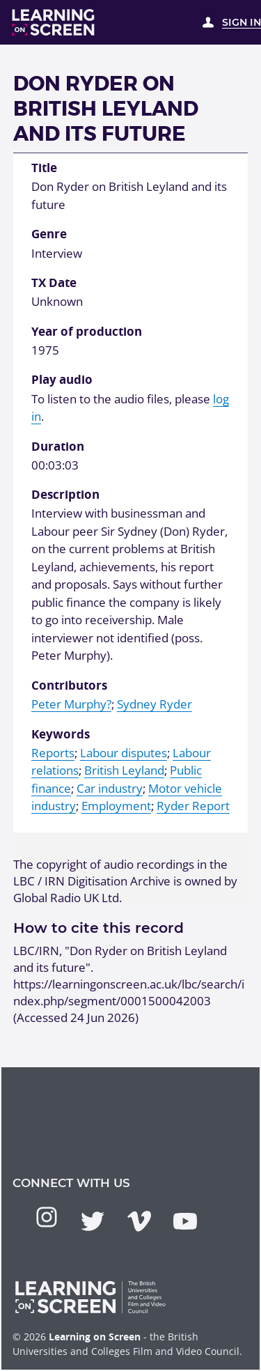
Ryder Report (193, 806)
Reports (52, 753)
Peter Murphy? (71, 704)
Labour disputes (123, 753)
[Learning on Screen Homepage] (53, 22)
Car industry (110, 788)
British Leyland (124, 770)
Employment (116, 806)
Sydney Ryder (154, 704)
